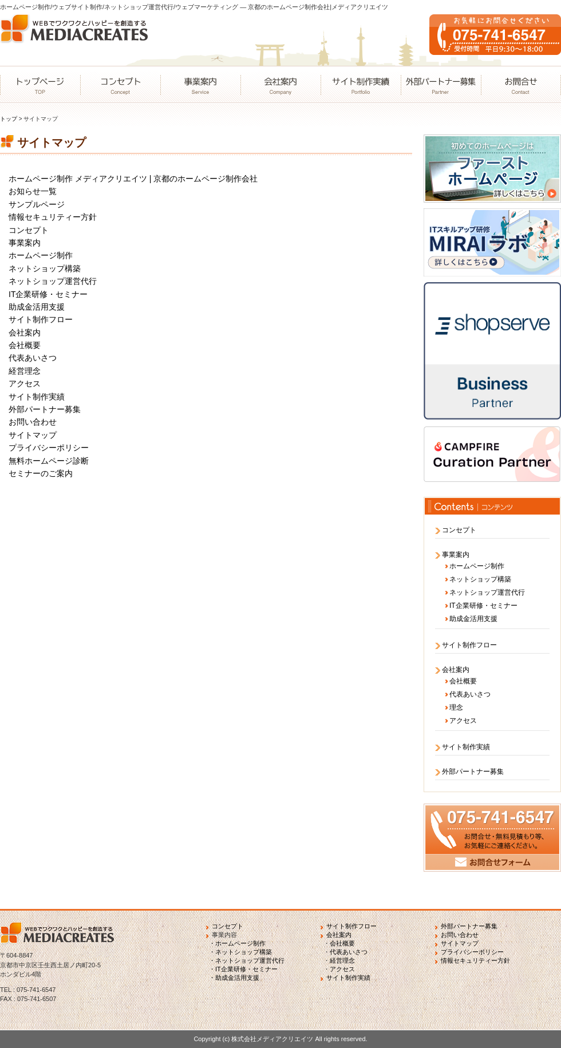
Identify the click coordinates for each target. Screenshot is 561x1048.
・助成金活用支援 (234, 977)
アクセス (25, 383)
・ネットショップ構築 (240, 951)
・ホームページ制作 (237, 943)
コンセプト (120, 85)
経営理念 (25, 370)
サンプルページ (37, 204)
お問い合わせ (33, 421)
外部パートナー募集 (441, 85)
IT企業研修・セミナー (48, 294)
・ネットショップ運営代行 (247, 960)
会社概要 (25, 345)
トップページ (40, 85)
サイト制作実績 (361, 85)
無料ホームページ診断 (49, 460)
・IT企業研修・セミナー (243, 969)
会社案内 (280, 85)
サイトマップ (33, 435)
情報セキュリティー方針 (53, 217)
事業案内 (200, 85)
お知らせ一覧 (33, 191)
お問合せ (521, 85)
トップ (8, 119)
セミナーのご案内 (41, 473)
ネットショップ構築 (45, 268)
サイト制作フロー (41, 319)
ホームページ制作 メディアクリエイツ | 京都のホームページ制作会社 (133, 178)
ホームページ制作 (41, 255)
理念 (456, 707)
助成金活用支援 (37, 306)
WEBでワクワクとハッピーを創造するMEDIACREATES (77, 40)
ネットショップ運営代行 (53, 281)
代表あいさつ (33, 357)
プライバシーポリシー (49, 447)
